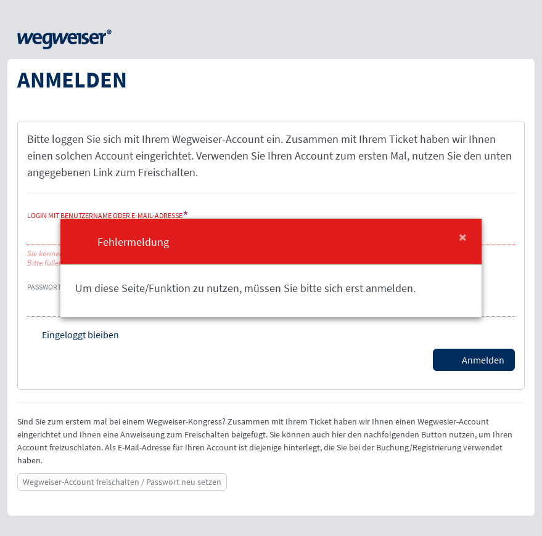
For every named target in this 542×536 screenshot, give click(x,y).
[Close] (463, 237)
